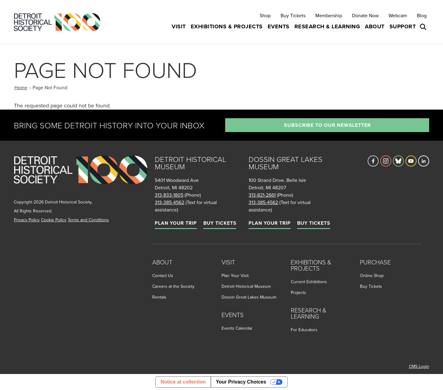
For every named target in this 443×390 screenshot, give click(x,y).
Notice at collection (183, 381)
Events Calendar (237, 328)
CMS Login (419, 366)
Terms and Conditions (88, 220)
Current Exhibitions (309, 282)
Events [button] (278, 26)
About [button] (375, 26)
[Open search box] (423, 26)
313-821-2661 (262, 194)
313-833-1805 (169, 194)
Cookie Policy (53, 220)
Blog (422, 15)
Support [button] (402, 26)
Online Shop (372, 275)
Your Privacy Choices (241, 381)
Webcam (398, 15)
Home (20, 87)
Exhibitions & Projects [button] (227, 26)
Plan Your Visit (235, 275)
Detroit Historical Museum (246, 286)
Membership (328, 15)
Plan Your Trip (176, 223)
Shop (265, 15)
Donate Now (365, 15)
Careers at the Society (173, 286)
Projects (298, 292)
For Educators (304, 330)
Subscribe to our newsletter (327, 125)
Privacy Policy (27, 220)
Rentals (159, 297)
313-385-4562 (169, 202)
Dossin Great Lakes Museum (249, 297)
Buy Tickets (293, 15)
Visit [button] (179, 26)
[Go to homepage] (80, 176)
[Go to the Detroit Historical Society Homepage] (59, 22)
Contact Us (162, 275)
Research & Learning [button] (327, 26)
